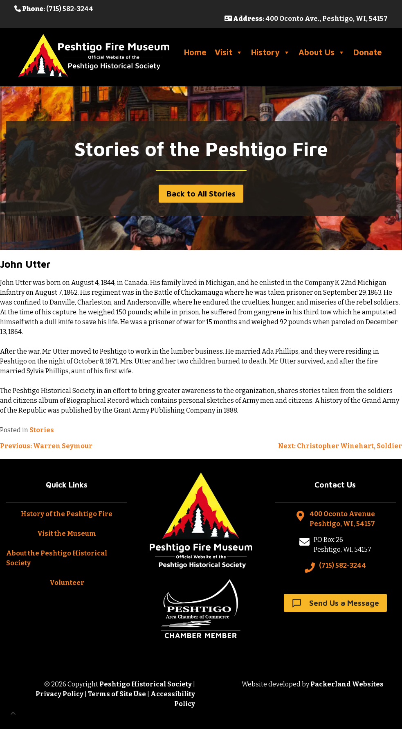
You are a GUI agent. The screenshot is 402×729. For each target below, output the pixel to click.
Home (195, 52)
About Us (322, 52)
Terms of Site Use (117, 694)
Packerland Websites (347, 684)
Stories (41, 430)
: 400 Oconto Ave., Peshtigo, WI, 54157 (306, 19)
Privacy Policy (59, 694)
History (270, 52)
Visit (229, 52)
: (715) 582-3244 (53, 9)
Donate (367, 52)
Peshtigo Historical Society (145, 684)
